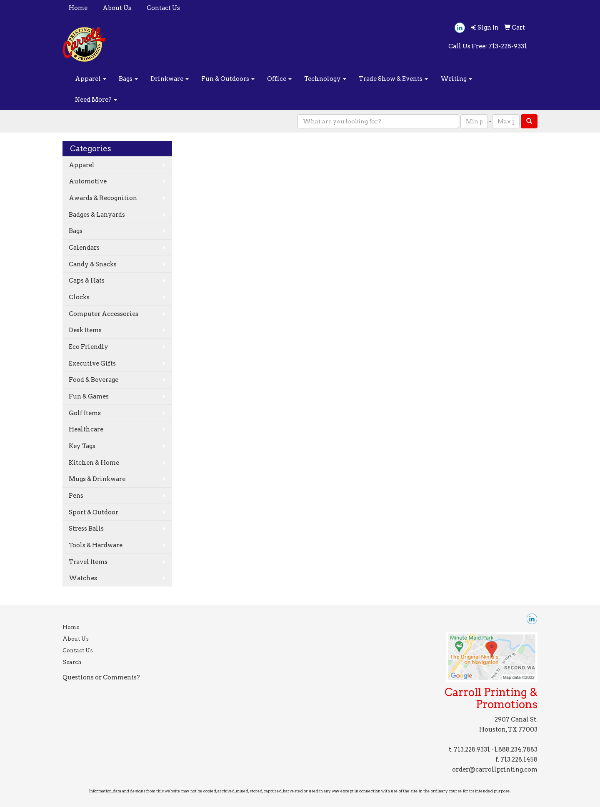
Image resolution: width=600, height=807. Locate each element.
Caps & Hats (87, 280)
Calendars (84, 247)
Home (78, 8)
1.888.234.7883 (516, 749)
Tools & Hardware (95, 545)
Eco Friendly (88, 347)
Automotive (88, 181)
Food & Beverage (93, 379)
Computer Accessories (103, 314)
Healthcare (86, 429)
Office (279, 79)
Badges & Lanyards (97, 214)
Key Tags (82, 446)
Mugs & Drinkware (97, 479)
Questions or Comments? (101, 677)
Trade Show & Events (393, 79)
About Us (116, 8)
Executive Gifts (92, 363)
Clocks (79, 297)
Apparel (90, 79)
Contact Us (163, 8)
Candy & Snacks (93, 264)
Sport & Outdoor (93, 512)
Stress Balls (86, 528)
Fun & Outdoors (228, 79)
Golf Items (85, 413)
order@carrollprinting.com (495, 769)
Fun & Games (89, 396)
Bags (128, 79)
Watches (83, 578)
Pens (76, 495)
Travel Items (88, 562)
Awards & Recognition (103, 198)
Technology (325, 79)
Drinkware (169, 79)
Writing (456, 79)
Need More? (96, 99)
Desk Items (85, 330)
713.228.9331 (472, 749)
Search (72, 662)
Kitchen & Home (94, 462)
